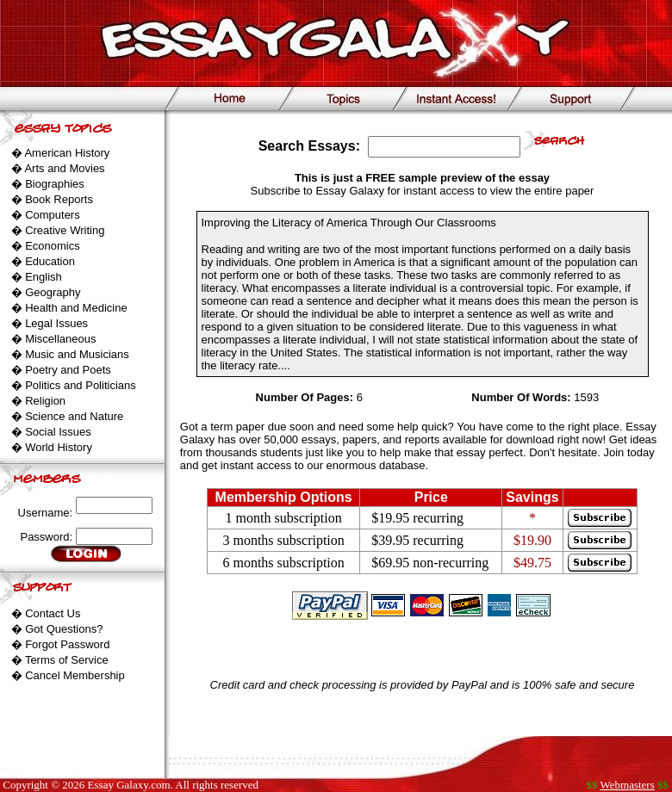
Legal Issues (56, 323)
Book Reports (59, 199)
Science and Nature (74, 416)
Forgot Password (67, 644)
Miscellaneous (60, 338)
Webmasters (627, 784)
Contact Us (52, 613)
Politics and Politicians (80, 385)
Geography (52, 292)
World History (58, 447)
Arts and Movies (64, 168)
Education (50, 261)
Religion (45, 400)
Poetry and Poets (68, 369)
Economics (52, 245)
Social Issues (58, 431)
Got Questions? (64, 628)
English (43, 276)
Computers (52, 214)
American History (66, 152)
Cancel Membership (75, 675)
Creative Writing (64, 230)
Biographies (54, 183)
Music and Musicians (77, 354)
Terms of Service (67, 659)
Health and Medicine (76, 307)
